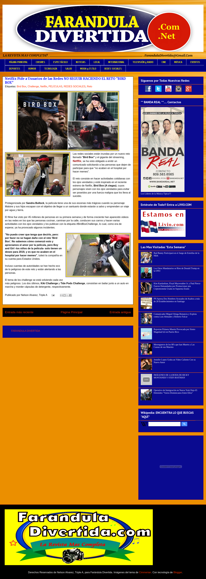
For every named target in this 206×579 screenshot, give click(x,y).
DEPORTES (14, 68)
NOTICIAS (81, 62)
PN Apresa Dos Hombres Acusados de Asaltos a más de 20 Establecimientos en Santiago (177, 300)
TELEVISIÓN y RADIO (142, 62)
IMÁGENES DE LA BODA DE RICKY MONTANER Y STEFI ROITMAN (171, 376)
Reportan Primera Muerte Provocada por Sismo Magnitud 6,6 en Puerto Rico (174, 330)
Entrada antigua (120, 312)
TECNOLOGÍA (50, 68)
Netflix (43, 86)
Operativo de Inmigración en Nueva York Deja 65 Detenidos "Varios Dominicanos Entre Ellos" (175, 391)
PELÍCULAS (55, 86)
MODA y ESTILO (88, 68)
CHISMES (40, 62)
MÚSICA (178, 62)
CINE (164, 62)
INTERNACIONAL (116, 62)
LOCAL (97, 62)
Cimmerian (145, 572)
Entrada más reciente (19, 312)
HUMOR (32, 68)
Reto (89, 86)
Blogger (177, 572)
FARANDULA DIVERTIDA (25, 331)
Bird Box (21, 86)
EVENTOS (195, 62)
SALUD (68, 68)
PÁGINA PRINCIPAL (18, 62)
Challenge (33, 86)
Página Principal (71, 312)
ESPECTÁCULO (60, 62)
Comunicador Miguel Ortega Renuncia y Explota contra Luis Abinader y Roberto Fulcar (175, 315)
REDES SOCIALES (113, 68)
